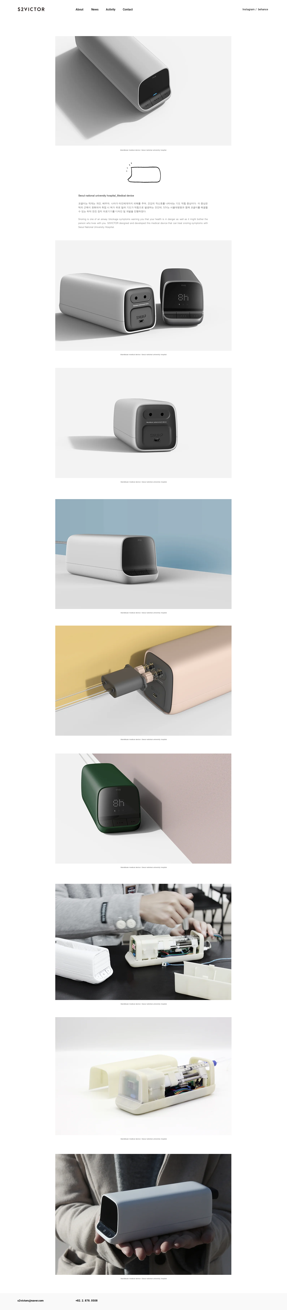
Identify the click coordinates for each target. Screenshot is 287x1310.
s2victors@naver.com (30, 1300)
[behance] (263, 9)
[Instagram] (248, 9)
